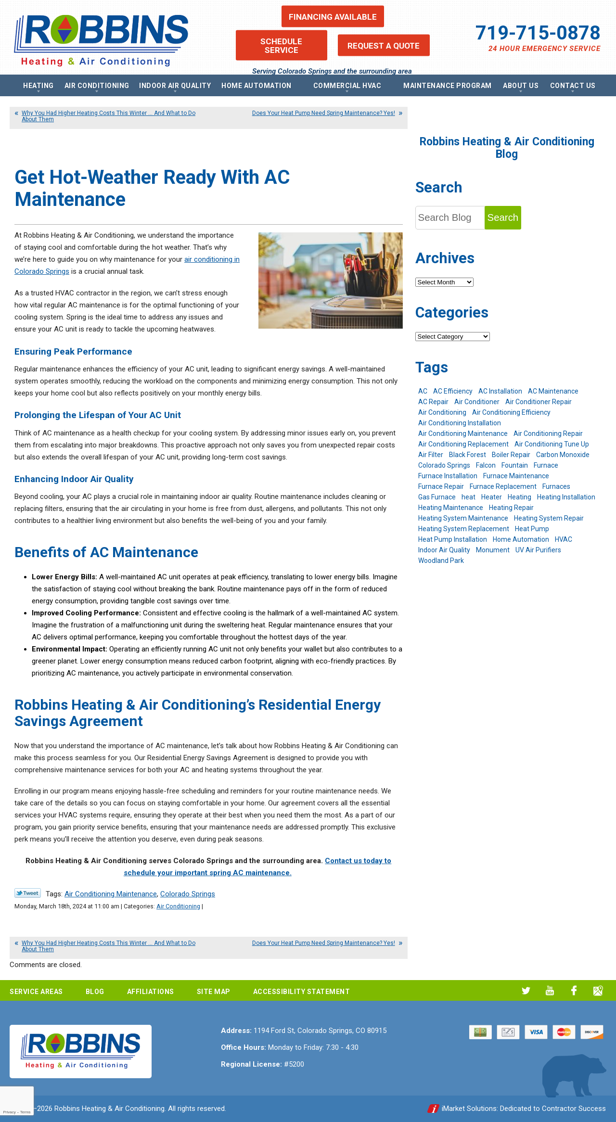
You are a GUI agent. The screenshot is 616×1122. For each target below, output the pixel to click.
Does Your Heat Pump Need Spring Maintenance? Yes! (323, 113)
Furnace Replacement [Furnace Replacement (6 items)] (503, 486)
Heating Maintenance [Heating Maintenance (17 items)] (450, 507)
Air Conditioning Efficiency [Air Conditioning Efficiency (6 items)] (511, 412)
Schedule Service (281, 45)
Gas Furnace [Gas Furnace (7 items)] (437, 497)
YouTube (549, 990)
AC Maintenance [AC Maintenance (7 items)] (553, 391)
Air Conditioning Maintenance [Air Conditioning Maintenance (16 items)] (463, 433)
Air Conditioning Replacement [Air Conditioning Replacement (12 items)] (463, 444)
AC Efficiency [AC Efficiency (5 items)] (453, 391)
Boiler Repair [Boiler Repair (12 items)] (511, 455)
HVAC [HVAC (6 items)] (563, 539)
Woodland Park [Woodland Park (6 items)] (441, 560)
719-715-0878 (538, 33)
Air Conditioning (178, 906)
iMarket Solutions (469, 1108)
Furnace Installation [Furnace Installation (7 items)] (447, 476)
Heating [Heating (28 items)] (519, 497)
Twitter (525, 990)
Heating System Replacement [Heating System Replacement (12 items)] (463, 529)
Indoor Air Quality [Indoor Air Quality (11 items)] (444, 550)
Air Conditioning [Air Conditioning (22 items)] (442, 412)
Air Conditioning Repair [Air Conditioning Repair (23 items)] (548, 433)
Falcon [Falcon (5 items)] (486, 465)
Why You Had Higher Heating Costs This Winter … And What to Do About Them (108, 116)
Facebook (573, 990)
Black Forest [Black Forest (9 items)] (467, 455)
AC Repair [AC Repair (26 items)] (433, 402)
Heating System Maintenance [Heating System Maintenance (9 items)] (463, 518)
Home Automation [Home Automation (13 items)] (521, 539)
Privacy (9, 1112)
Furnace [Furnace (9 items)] (546, 465)
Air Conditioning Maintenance (110, 894)
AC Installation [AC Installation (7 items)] (500, 391)
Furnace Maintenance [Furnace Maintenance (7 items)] (516, 476)
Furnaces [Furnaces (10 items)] (556, 486)
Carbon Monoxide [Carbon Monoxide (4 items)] (563, 455)
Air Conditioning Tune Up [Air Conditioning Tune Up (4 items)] (551, 444)
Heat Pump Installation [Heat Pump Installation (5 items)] (452, 539)
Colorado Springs (187, 894)
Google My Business (598, 990)
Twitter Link (27, 893)
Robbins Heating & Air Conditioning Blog (507, 148)
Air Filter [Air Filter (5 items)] (430, 455)
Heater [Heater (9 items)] (491, 497)
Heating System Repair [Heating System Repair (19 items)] (549, 518)
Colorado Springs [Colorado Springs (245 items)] (444, 465)
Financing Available (333, 16)
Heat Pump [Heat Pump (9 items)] (532, 529)
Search (503, 217)
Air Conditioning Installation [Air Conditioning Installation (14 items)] (459, 423)
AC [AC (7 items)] (422, 391)
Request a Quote (383, 45)
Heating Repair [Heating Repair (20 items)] (511, 507)
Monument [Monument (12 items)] (493, 550)
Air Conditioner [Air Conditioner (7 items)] (477, 402)
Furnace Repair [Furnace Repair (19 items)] (441, 486)
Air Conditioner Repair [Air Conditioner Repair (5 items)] (538, 402)
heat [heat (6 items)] (468, 497)
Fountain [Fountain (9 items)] (514, 465)
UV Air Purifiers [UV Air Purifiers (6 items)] (538, 550)
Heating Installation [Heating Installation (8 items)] (566, 497)
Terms (25, 1112)
